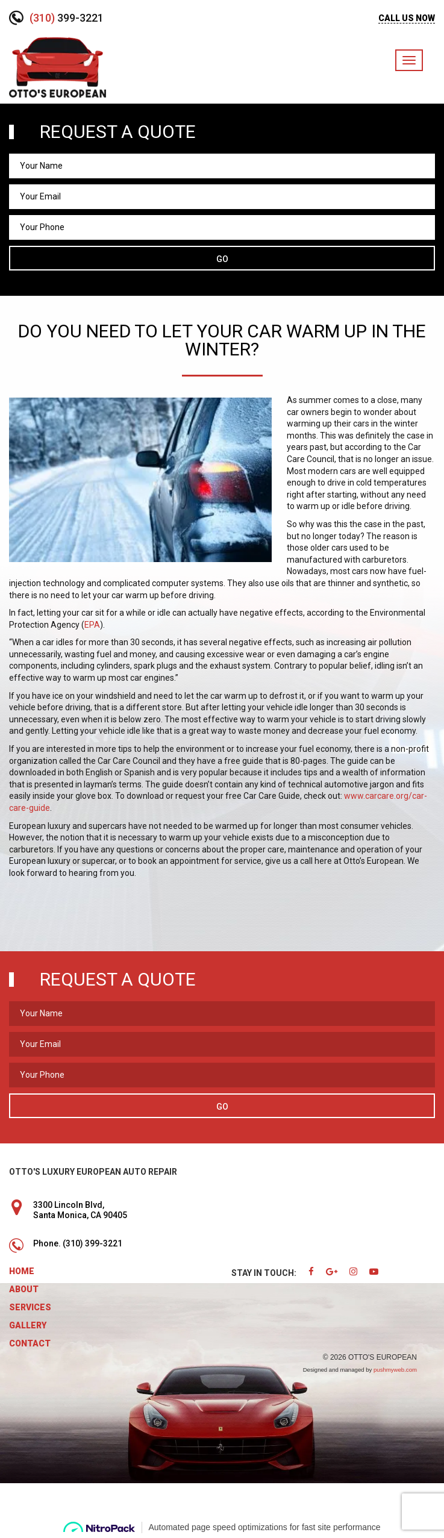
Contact (30, 1343)
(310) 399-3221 (92, 1243)
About (24, 1289)
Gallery (27, 1325)
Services (30, 1307)
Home (21, 1271)
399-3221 (67, 17)
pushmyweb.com (395, 1369)
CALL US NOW (406, 18)
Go (222, 259)
